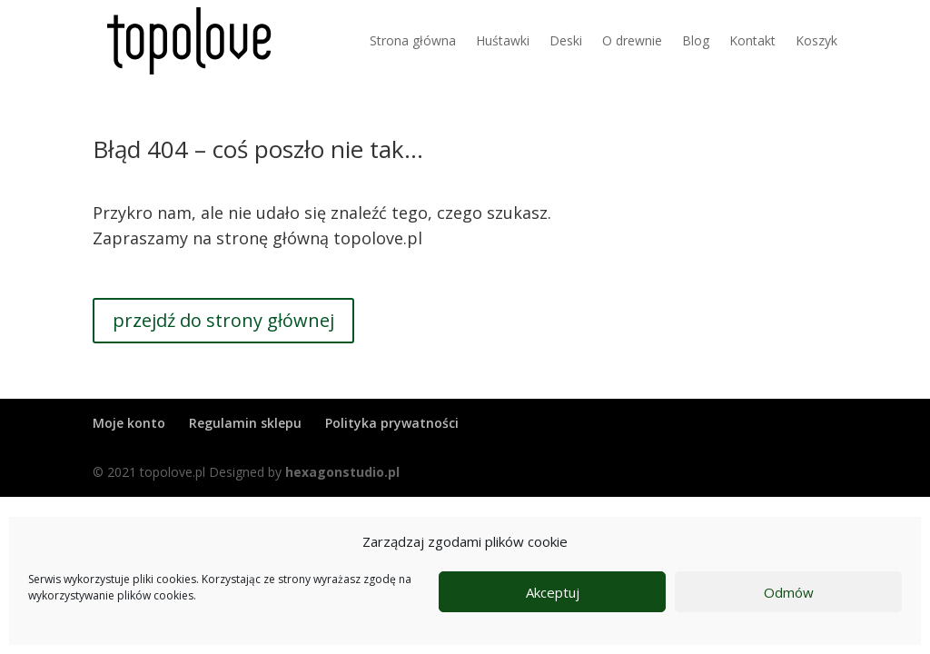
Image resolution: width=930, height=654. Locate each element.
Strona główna (413, 40)
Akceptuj (552, 592)
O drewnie (632, 40)
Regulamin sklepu (245, 422)
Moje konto (129, 422)
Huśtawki (502, 40)
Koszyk (816, 40)
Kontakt (752, 40)
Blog (695, 40)
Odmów (789, 592)
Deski (565, 40)
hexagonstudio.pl (342, 472)
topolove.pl (377, 238)
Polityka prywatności (392, 422)
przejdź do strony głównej (223, 320)
